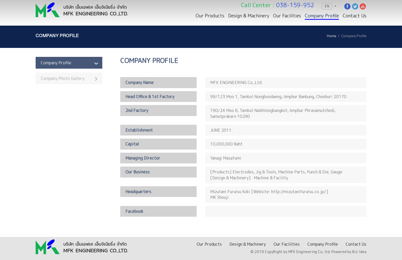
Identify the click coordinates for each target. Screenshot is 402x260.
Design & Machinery (248, 16)
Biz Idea (359, 251)
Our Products (210, 16)
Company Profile (322, 16)
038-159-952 (295, 5)
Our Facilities (287, 16)
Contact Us (354, 16)
